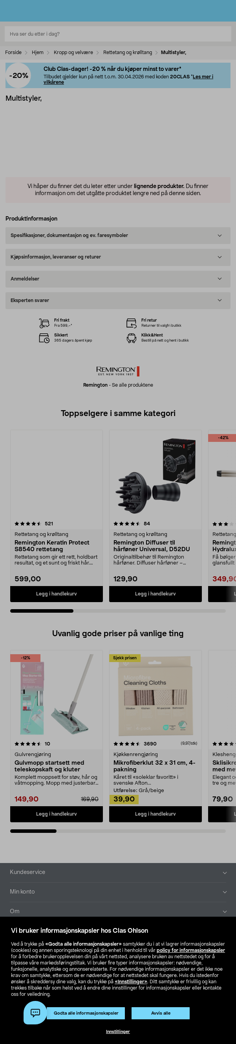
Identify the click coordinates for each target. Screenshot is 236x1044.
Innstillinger (118, 1032)
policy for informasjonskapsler (191, 950)
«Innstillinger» (131, 981)
